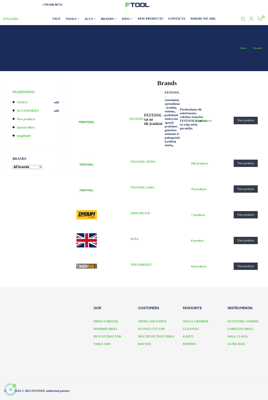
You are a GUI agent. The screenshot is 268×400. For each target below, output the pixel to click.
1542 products (202, 120)
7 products (198, 215)
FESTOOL (136, 119)
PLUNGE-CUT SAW (151, 329)
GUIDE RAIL (237, 344)
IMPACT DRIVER (106, 321)
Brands (19, 158)
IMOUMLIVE (140, 213)
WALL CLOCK (238, 336)
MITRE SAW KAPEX (152, 321)
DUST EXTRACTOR (107, 336)
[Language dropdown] (18, 19)
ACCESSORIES (28, 110)
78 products (199, 189)
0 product (197, 240)
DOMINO (189, 344)
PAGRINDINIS (24, 92)
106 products (199, 163)
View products (245, 120)
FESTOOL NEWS (143, 161)
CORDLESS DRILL (241, 329)
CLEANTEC (191, 329)
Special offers (26, 127)
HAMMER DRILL (106, 329)
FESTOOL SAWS (143, 187)
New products (26, 119)
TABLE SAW (102, 344)
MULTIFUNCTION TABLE (156, 336)
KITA (134, 239)
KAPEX (188, 336)
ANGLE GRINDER (195, 321)
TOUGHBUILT (141, 264)
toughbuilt (24, 135)
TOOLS (22, 102)
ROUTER (144, 344)
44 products (199, 266)
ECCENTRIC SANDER (243, 321)
